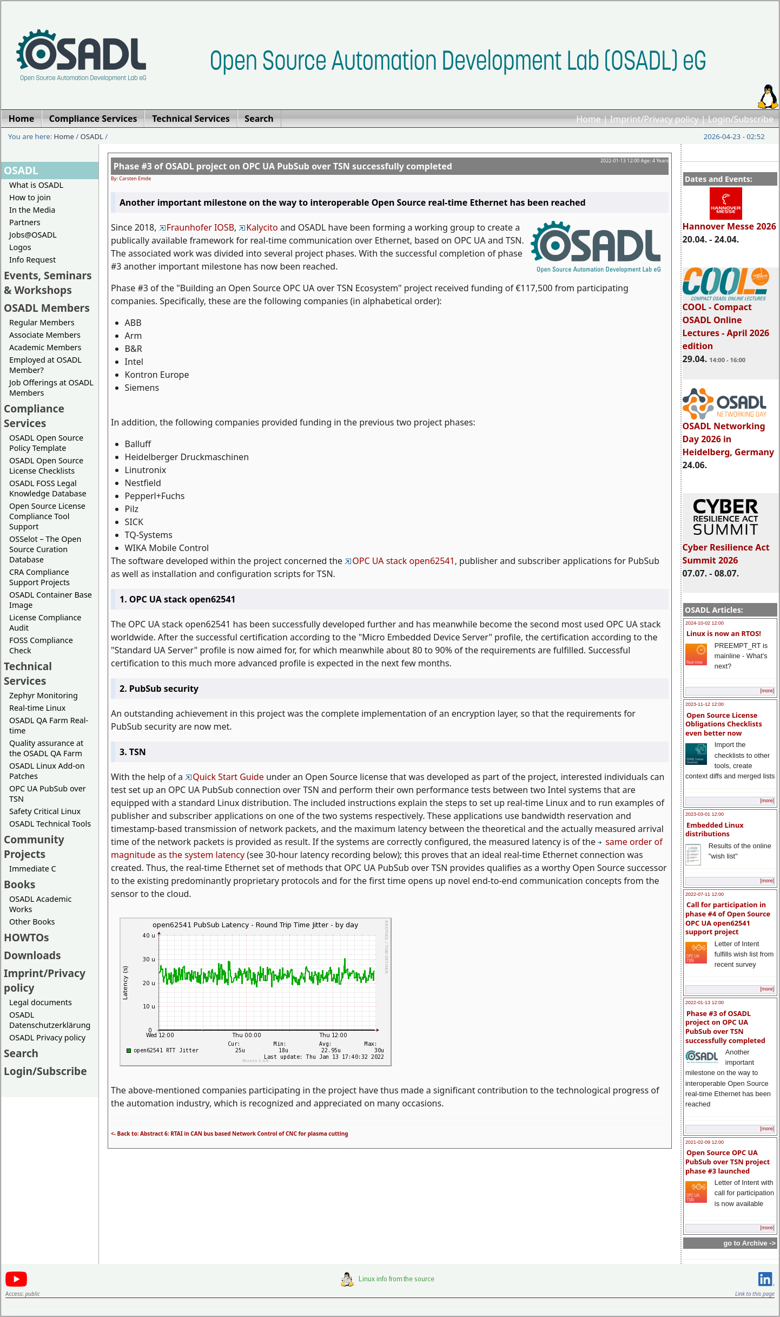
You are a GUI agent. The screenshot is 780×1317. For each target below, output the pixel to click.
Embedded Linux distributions (714, 829)
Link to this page (755, 1294)
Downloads (32, 955)
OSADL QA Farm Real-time (48, 725)
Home (588, 119)
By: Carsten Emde (131, 178)
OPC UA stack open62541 (399, 561)
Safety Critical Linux (45, 811)
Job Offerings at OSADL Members (51, 387)
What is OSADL (36, 185)
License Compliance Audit (45, 622)
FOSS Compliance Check (41, 645)
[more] (767, 690)
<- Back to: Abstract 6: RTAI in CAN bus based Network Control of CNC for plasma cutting (229, 1133)
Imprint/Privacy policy (654, 119)
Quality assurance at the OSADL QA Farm (46, 748)
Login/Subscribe (741, 119)
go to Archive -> (749, 1243)
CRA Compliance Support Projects (39, 577)
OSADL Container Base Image (50, 599)
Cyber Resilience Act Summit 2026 (726, 549)
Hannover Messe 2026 (729, 221)
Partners (25, 222)
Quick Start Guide (224, 777)
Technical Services (28, 673)
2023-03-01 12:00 (704, 814)
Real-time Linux (37, 708)
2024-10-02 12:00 (704, 623)
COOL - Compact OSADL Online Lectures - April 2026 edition (726, 321)
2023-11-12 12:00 (704, 704)
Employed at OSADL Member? (45, 365)
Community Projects (34, 846)
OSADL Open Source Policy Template (46, 443)
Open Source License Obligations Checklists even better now (723, 724)
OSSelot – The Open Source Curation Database (45, 549)
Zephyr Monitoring (43, 695)
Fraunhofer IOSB (196, 227)
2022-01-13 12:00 (704, 1002)
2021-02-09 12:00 (704, 1142)
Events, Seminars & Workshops (48, 282)
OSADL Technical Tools (50, 823)
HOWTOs (26, 937)
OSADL (92, 136)
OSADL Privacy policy (47, 1037)
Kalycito (258, 227)
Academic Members (45, 347)
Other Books (32, 921)
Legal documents (40, 1002)
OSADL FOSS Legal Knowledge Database (48, 488)
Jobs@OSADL (33, 235)
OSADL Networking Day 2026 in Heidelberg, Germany (729, 434)
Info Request (32, 259)
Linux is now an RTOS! (723, 633)
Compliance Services (34, 415)
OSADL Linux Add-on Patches (47, 771)
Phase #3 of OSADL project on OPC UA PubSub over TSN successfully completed (725, 1026)
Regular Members (42, 322)
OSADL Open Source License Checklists (46, 465)
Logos (20, 247)
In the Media (32, 210)
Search (21, 1053)
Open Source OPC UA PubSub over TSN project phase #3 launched (727, 1161)
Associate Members (45, 335)
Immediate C (32, 868)
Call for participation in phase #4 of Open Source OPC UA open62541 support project (727, 918)
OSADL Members (47, 307)
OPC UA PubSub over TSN (47, 793)
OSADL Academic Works (40, 904)
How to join (30, 197)
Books (19, 884)
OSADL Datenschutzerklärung (49, 1020)
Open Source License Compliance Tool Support (47, 516)
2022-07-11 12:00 (704, 894)
